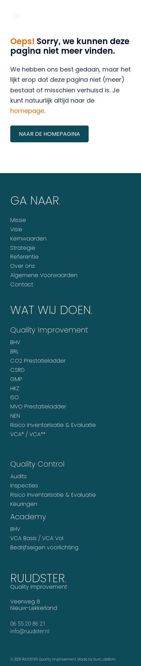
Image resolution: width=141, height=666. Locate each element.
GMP (16, 379)
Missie (18, 220)
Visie (16, 229)
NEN (15, 416)
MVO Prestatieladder (38, 406)
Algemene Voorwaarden (43, 275)
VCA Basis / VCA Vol (36, 538)
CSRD (17, 370)
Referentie (24, 257)
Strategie (22, 248)
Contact (21, 284)
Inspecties (24, 485)
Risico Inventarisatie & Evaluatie (53, 425)
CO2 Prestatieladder (38, 361)
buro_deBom (104, 659)
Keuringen (23, 504)
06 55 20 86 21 (28, 624)
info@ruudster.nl (29, 631)
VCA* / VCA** (28, 434)
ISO (14, 397)
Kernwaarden (28, 239)
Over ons (22, 266)
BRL (14, 351)
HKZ (14, 388)
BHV (15, 342)
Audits (18, 476)
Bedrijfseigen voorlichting (44, 547)
